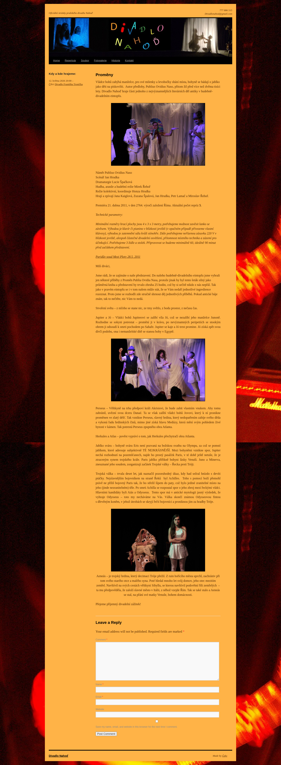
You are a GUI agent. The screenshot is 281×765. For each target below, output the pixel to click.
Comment (101, 639)
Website (100, 709)
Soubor (85, 60)
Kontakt (129, 60)
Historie (115, 60)
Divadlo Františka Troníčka (69, 84)
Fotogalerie (100, 60)
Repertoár (70, 60)
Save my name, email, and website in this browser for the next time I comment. (136, 726)
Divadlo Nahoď (58, 755)
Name (99, 684)
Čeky (224, 755)
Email (99, 696)
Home (56, 60)
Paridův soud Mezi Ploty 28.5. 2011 (118, 256)
